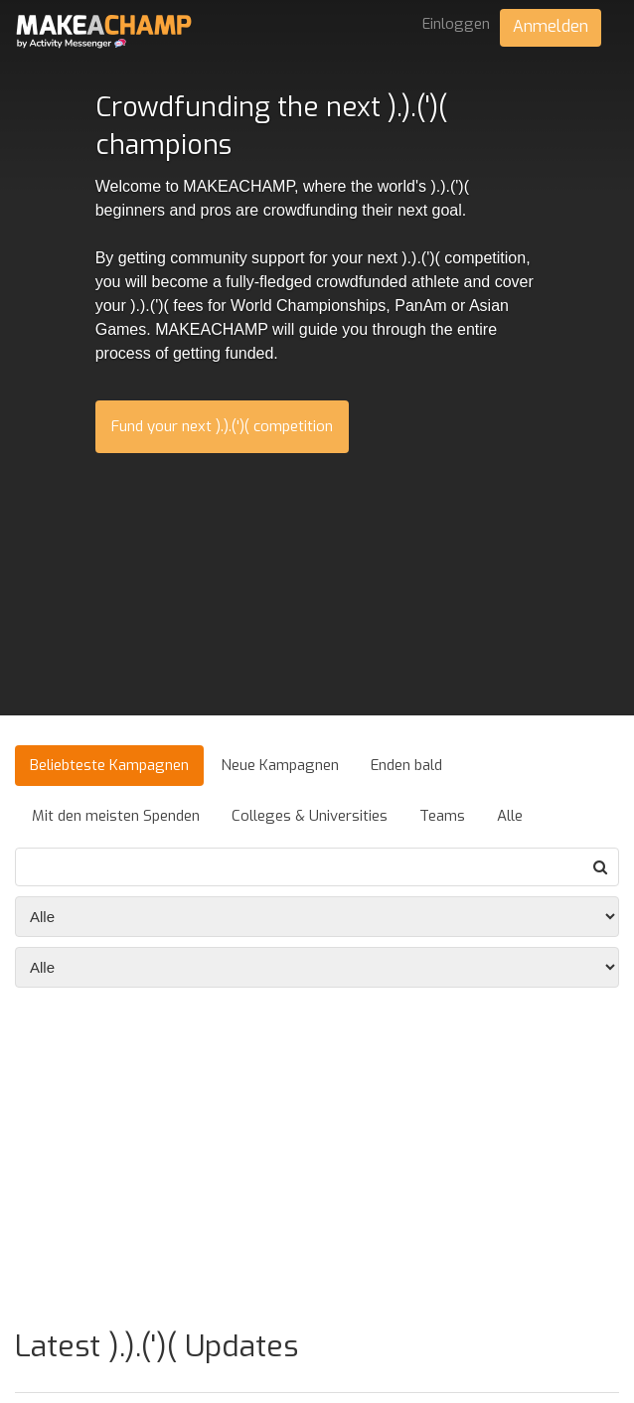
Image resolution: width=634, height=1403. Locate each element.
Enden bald (406, 765)
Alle (510, 816)
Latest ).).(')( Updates (156, 1346)
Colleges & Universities (310, 816)
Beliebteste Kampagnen (109, 765)
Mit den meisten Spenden (116, 816)
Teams (442, 816)
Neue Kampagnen (280, 765)
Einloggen (456, 24)
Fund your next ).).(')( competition (222, 426)
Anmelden (550, 26)
